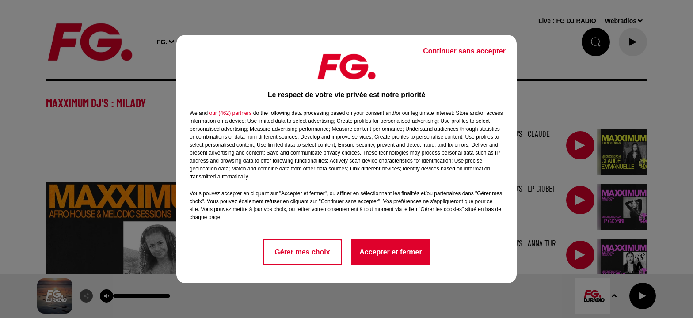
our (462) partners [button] (230, 113)
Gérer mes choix (302, 252)
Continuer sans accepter (464, 51)
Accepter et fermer (390, 252)
